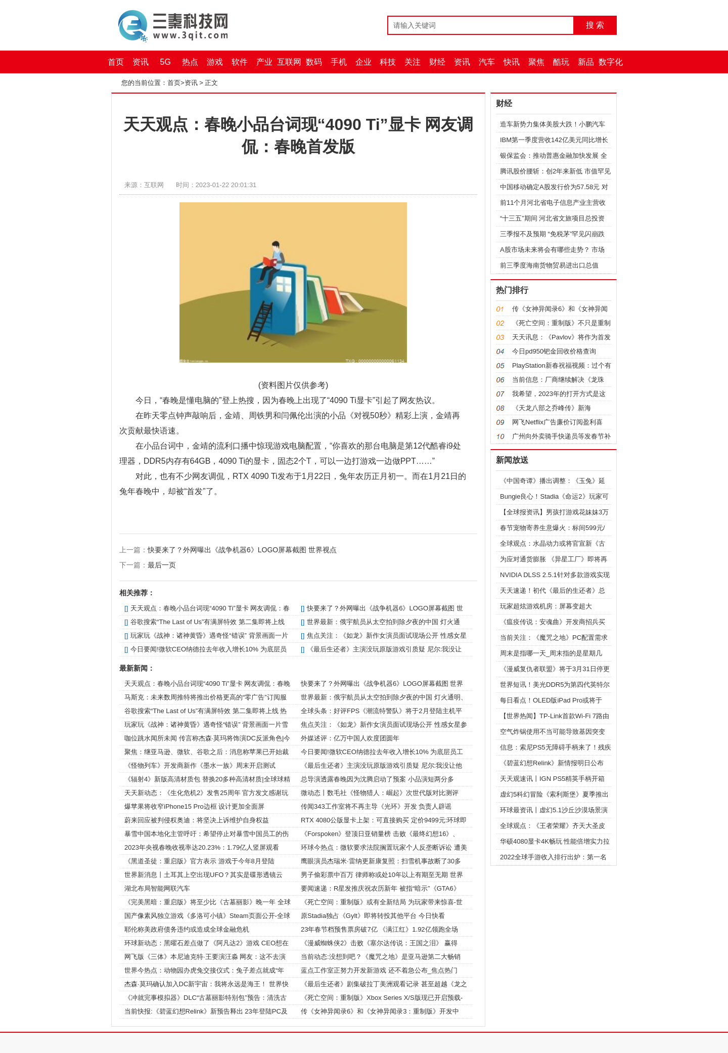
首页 (116, 62)
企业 (363, 62)
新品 (586, 62)
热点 (190, 62)
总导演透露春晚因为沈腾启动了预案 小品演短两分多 (377, 779)
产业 (264, 62)
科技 (388, 62)
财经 (437, 62)
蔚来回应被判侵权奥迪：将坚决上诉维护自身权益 (196, 820)
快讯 (512, 62)
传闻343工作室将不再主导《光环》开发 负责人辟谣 (376, 806)
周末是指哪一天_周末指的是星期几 (551, 653)
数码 (314, 62)
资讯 (140, 62)
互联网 (289, 62)
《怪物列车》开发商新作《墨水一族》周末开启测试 (200, 765)
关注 (412, 62)
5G (165, 62)
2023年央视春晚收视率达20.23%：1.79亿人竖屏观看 (201, 847)
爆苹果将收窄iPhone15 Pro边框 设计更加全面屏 (194, 806)
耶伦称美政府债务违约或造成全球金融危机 (186, 929)
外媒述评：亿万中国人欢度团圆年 (350, 738)
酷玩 (561, 62)
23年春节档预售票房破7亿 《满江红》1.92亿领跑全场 (379, 929)
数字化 (611, 62)
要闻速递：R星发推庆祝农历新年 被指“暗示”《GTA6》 (380, 888)
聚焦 (536, 62)
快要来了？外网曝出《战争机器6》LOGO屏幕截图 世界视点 (242, 550)
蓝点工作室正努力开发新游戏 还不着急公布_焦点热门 (379, 970)
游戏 (215, 62)
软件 (240, 62)
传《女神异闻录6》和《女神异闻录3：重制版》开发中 (380, 1011)
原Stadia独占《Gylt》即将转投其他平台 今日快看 (373, 915)
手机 (339, 62)
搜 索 (595, 25)
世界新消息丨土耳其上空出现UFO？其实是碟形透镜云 (203, 875)
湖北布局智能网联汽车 (157, 888)
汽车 (487, 62)
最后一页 (162, 565)
